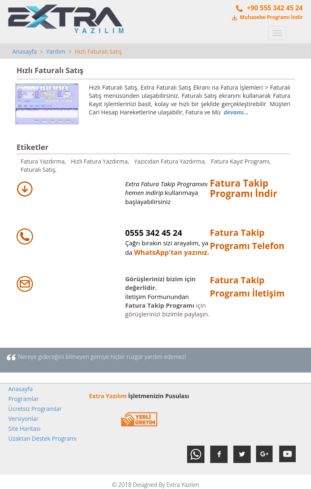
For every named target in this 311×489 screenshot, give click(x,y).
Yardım (55, 51)
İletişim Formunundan (157, 296)
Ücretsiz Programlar (35, 409)
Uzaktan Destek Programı (42, 438)
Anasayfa (24, 51)
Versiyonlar (23, 419)
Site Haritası (24, 428)
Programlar (23, 399)
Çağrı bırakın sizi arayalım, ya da (166, 242)
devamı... (235, 112)
